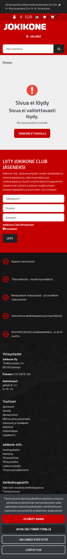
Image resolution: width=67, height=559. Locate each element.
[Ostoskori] (52, 17)
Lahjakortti (9, 435)
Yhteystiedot (10, 462)
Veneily (7, 411)
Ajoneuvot (8, 407)
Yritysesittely (11, 458)
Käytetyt (8, 427)
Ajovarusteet (10, 415)
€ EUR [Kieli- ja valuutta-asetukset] (29, 17)
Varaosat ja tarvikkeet (16, 423)
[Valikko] (33, 36)
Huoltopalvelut (11, 450)
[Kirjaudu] (15, 17)
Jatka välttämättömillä (33, 529)
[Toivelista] (45, 17)
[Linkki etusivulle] (25, 26)
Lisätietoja (33, 550)
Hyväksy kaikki (33, 519)
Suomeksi (11, 229)
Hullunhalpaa (10, 431)
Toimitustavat (11, 491)
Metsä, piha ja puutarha (16, 419)
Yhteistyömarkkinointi (16, 470)
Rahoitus (8, 454)
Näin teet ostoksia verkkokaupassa (23, 488)
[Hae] (28, 48)
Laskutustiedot (12, 466)
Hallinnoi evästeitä (33, 539)
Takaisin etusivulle (32, 133)
